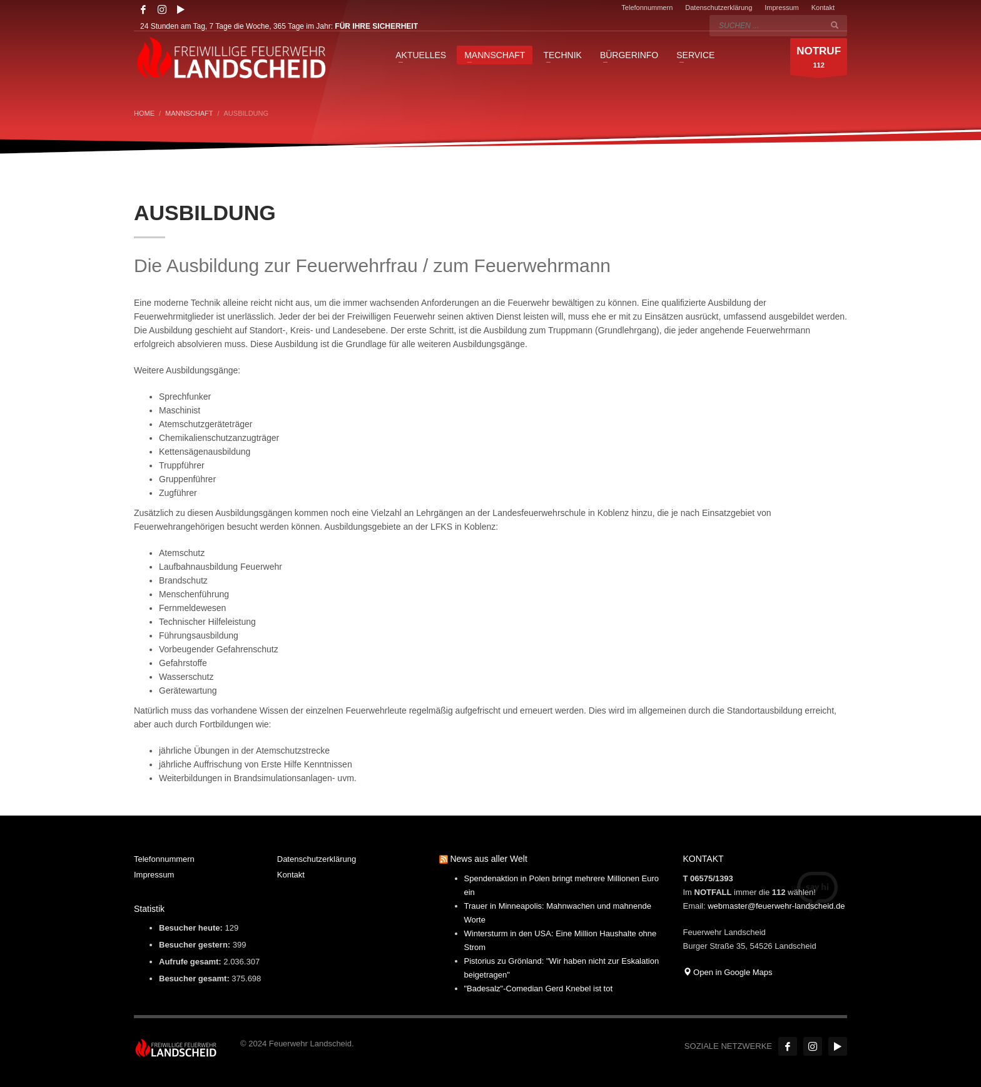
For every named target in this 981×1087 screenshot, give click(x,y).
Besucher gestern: (196, 944)
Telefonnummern (647, 7)
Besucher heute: (192, 928)
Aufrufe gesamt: (191, 961)
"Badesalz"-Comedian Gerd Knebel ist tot (538, 988)
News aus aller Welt (488, 859)
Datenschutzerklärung (718, 7)
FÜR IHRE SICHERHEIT (376, 26)
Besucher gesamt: (195, 978)
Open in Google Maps (728, 972)
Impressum (781, 7)
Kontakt (823, 7)
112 (818, 59)
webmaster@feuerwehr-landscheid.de (776, 906)
